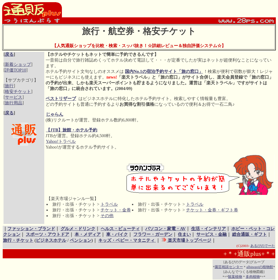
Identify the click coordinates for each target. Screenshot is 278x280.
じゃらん (54, 114)
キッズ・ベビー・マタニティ (127, 240)
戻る (9, 54)
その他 (106, 215)
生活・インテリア (208, 228)
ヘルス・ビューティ (120, 228)
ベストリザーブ (61, 98)
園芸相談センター (229, 267)
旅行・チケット (18, 240)
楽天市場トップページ (189, 240)
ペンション (80, 240)
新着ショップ (18, 64)
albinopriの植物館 (260, 267)
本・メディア (88, 234)
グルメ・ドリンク (78, 228)
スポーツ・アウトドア (47, 234)
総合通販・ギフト (249, 234)
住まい (184, 234)
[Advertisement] (20, 164)
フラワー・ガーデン (152, 234)
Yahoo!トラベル (61, 141)
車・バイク (117, 234)
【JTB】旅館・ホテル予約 (71, 130)
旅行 (9, 85)
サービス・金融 (211, 234)
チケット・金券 (115, 210)
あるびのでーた (262, 246)
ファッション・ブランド (31, 228)
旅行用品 (13, 103)
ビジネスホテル (51, 240)
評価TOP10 (15, 70)
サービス (13, 97)
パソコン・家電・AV (165, 228)
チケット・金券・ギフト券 (212, 210)
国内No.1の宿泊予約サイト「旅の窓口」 (164, 71)
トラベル (109, 204)
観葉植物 (235, 277)
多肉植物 (253, 277)
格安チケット (18, 91)
